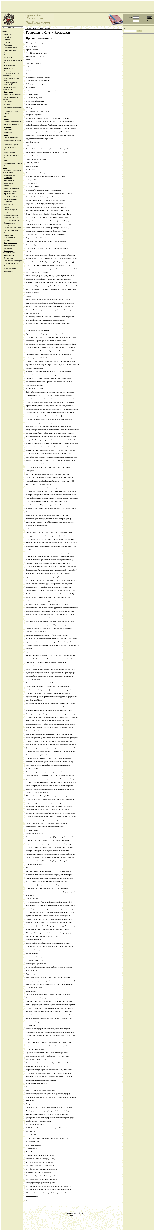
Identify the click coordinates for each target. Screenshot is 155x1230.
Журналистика (8, 68)
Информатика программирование (9, 236)
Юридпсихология (9, 194)
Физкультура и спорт (10, 243)
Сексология (7, 233)
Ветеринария (8, 266)
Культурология (8, 92)
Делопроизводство (10, 55)
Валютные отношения (11, 263)
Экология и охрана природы (13, 163)
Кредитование (8, 271)
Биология (7, 240)
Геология (7, 42)
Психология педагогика (11, 220)
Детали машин (8, 57)
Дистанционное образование (13, 60)
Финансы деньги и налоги (12, 158)
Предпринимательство (11, 137)
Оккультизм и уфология (11, 124)
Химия (6, 161)
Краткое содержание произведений (10, 83)
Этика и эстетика (9, 175)
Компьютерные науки (11, 215)
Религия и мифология (11, 230)
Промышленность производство (9, 224)
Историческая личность (11, 196)
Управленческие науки (11, 218)
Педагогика (7, 127)
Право (6, 135)
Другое (6, 63)
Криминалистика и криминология (9, 88)
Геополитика (8, 45)
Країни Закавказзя (46, 28)
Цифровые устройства (11, 210)
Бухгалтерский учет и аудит (13, 261)
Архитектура (8, 34)
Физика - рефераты (10, 153)
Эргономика (8, 178)
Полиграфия (8, 129)
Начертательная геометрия (12, 121)
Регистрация (150, 20)
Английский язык (9, 245)
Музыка (6, 116)
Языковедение (8, 183)
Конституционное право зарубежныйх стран (11, 74)
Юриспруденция (9, 180)
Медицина (7, 104)
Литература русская (10, 191)
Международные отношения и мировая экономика (12, 108)
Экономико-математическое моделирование (12, 171)
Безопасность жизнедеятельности (9, 252)
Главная (27, 28)
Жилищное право (9, 65)
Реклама (6, 207)
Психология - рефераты (11, 145)
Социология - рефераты (11, 150)
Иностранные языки (10, 199)
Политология (8, 132)
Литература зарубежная (11, 188)
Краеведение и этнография (12, 227)
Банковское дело (9, 255)
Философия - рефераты (11, 155)
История (6, 212)
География (7, 37)
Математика (8, 102)
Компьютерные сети (10, 71)
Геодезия (7, 40)
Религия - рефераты (10, 147)
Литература (7, 186)
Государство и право (10, 48)
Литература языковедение (12, 94)
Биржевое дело (8, 258)
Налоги (6, 119)
